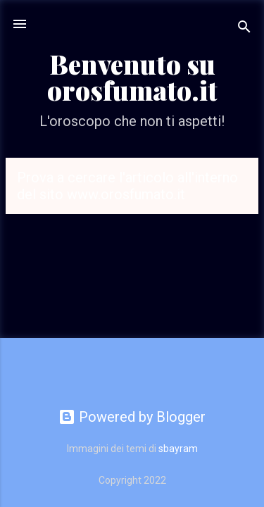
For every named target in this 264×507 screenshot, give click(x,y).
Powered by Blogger (132, 416)
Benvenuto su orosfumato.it (132, 76)
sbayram (178, 448)
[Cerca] (244, 28)
